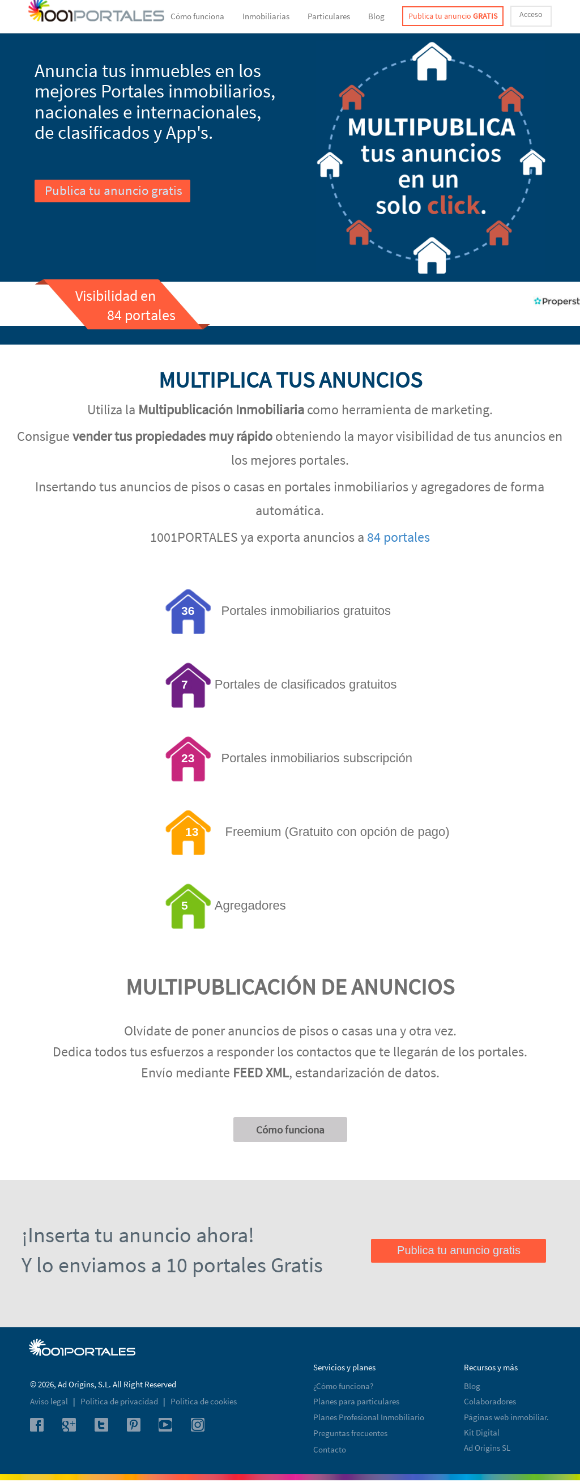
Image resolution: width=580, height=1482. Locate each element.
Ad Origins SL (487, 1447)
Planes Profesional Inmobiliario (368, 1417)
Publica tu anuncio (452, 16)
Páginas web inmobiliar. (506, 1417)
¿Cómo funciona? (343, 1386)
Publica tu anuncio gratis (113, 190)
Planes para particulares (356, 1401)
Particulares (329, 16)
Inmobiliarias (265, 16)
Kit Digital (482, 1432)
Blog (376, 16)
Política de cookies (203, 1401)
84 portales (398, 537)
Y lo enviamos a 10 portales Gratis (172, 1264)
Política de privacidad (120, 1401)
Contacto (329, 1449)
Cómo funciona (197, 16)
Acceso (531, 14)
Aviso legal (50, 1401)
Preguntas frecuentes (350, 1433)
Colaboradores (490, 1401)
